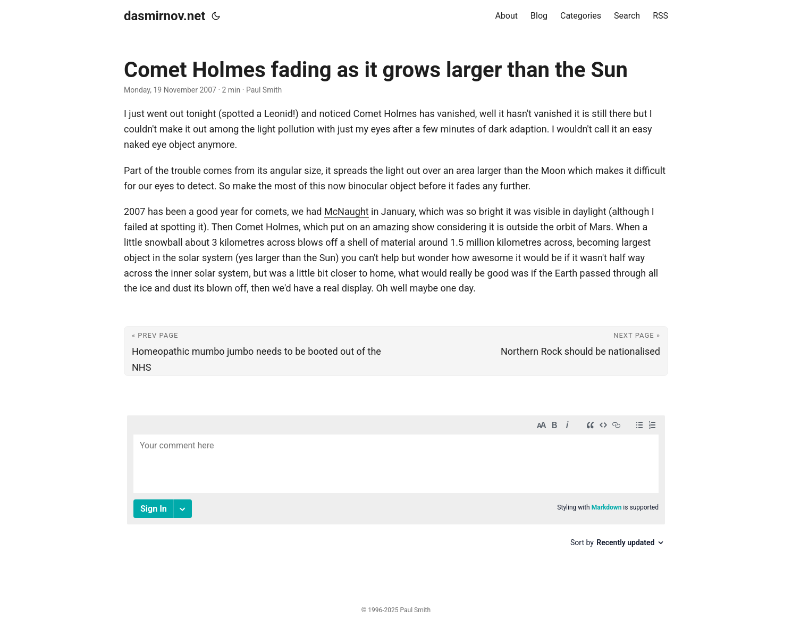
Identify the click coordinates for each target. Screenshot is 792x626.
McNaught (346, 211)
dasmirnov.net (164, 16)
